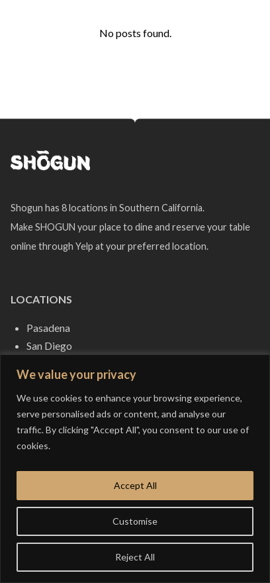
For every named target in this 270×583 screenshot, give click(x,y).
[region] (135, 468)
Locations (41, 299)
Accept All (135, 485)
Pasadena (48, 327)
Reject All (135, 556)
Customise (135, 521)
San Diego (49, 345)
